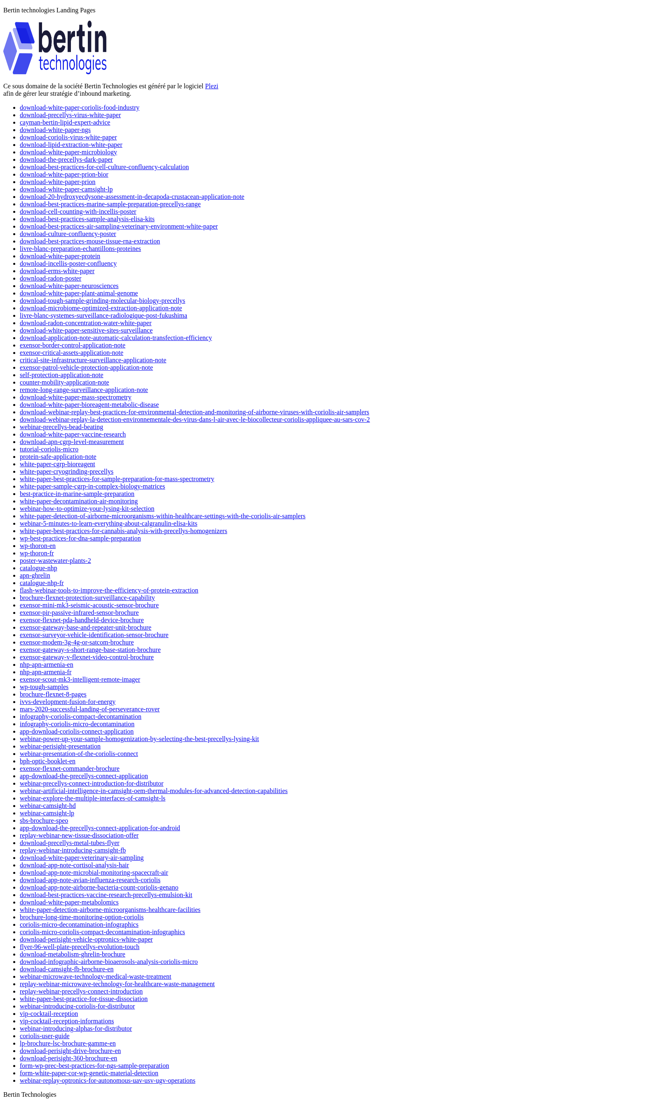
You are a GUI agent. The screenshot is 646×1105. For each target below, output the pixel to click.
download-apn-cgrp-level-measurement (72, 441)
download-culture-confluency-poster (68, 233)
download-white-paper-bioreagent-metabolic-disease (89, 404)
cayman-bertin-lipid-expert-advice (65, 122)
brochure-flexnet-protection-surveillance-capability (87, 597)
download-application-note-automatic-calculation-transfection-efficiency (116, 337)
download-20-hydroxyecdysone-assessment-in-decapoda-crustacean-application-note (132, 196)
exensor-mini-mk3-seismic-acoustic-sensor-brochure (89, 605)
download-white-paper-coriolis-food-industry (79, 107)
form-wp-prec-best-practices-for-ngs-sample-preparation (94, 1065)
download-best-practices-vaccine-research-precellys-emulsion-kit (106, 894)
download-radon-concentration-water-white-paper (86, 322)
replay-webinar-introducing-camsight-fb (73, 850)
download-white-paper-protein (60, 256)
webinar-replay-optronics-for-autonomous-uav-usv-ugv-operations (107, 1080)
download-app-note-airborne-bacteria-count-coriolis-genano (99, 887)
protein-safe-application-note (58, 456)
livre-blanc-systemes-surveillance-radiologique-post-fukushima (103, 315)
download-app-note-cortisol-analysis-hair (74, 865)
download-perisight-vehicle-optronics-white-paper (86, 939)
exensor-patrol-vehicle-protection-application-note (86, 367)
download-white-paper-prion (58, 181)
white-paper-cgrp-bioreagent (57, 464)
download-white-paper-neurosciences (69, 285)
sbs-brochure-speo (44, 820)
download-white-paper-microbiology (68, 152)
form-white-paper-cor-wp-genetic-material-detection (89, 1073)
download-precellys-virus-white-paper (70, 114)
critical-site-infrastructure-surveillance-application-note (93, 360)
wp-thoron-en (38, 545)
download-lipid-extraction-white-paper (71, 144)
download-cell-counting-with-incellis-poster (78, 211)
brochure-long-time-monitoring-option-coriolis (81, 917)
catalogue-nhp (38, 567)
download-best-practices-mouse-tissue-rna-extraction (90, 241)
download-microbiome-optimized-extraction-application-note (101, 308)
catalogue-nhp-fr (42, 582)
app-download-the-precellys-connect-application (84, 775)
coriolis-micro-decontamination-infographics (79, 924)
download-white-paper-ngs (55, 129)
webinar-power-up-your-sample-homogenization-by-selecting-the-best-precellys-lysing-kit (139, 738)
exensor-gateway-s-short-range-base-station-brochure (90, 649)
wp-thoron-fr (37, 553)
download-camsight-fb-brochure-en (66, 969)
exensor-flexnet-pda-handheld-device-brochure (82, 619)
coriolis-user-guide (45, 1035)
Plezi (211, 86)
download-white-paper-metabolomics (69, 902)
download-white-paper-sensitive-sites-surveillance (86, 330)
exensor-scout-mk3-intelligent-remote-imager (80, 679)
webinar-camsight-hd (48, 805)
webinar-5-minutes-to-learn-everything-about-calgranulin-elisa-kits (108, 523)
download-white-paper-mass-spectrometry (76, 397)
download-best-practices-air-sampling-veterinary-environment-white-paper (119, 226)
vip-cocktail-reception (49, 1013)
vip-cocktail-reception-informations (67, 1021)
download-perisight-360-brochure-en (68, 1058)
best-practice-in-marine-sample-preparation (77, 493)
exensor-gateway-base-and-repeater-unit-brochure (85, 627)
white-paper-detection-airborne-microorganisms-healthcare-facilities (110, 909)
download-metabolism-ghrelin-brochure (72, 954)
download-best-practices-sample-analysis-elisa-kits (87, 218)
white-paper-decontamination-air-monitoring (79, 501)
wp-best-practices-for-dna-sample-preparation (80, 538)
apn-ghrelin (35, 575)
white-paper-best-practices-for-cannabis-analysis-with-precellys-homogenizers (123, 530)
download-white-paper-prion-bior (64, 174)
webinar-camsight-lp (47, 813)
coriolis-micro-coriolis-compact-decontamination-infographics (102, 931)
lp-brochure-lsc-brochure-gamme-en (68, 1043)
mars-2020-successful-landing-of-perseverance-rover (90, 709)
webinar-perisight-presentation (60, 746)
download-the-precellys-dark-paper (66, 159)
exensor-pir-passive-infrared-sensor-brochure (79, 612)
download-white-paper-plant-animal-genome (79, 293)
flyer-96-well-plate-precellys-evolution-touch (79, 946)
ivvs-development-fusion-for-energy (67, 701)
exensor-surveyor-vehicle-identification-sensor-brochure (94, 634)
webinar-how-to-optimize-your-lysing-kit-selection (87, 508)
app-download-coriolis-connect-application (77, 731)
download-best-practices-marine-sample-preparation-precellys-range (110, 204)
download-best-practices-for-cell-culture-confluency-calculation (104, 166)
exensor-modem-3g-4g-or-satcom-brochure (77, 642)
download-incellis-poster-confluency (68, 263)
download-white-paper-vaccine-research (73, 434)
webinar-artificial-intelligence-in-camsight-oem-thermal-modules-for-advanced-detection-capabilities (154, 790)
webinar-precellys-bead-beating (61, 426)
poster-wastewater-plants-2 (55, 560)
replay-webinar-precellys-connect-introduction (81, 991)
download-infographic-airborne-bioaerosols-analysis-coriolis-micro (109, 961)
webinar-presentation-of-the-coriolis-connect (79, 753)
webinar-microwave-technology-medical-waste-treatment (95, 976)
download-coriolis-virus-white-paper (68, 137)
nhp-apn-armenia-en (46, 664)
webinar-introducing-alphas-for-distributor (76, 1028)
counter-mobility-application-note (64, 382)
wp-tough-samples (44, 686)
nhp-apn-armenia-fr (45, 671)
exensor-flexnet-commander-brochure (70, 768)
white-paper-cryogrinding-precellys (66, 471)
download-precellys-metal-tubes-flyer (70, 842)
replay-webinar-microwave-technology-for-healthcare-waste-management (117, 983)
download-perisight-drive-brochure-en (70, 1050)
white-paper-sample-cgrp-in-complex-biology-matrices (92, 486)
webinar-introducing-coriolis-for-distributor (77, 1006)
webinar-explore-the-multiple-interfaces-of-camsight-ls (92, 798)
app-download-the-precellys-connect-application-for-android (100, 827)
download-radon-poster (50, 278)
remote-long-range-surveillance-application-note (84, 389)
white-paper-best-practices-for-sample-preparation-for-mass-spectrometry (117, 478)
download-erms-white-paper (57, 270)
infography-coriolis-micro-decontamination (77, 723)
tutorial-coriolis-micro (49, 449)
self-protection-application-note (61, 374)
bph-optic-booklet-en (47, 761)
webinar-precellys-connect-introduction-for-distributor (92, 783)
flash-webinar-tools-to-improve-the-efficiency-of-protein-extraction (109, 590)
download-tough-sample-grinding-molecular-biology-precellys (102, 300)
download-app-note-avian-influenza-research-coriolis (90, 879)
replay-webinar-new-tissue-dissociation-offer (79, 835)
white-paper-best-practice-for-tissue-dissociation (84, 998)
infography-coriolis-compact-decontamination (80, 716)
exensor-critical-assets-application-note (71, 352)
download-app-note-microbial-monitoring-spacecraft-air (94, 872)
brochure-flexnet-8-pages (53, 694)
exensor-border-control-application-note (72, 345)
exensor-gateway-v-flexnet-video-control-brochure (87, 657)
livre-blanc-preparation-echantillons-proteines (80, 248)
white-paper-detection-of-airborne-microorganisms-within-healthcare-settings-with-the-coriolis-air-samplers (162, 515)
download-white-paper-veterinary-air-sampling (82, 857)
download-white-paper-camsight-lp (66, 189)
